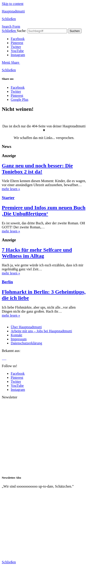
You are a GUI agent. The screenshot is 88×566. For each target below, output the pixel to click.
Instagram (18, 55)
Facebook (18, 39)
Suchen (75, 31)
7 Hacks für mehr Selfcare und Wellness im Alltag (37, 253)
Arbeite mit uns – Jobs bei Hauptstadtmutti (41, 331)
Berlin (7, 282)
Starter (8, 197)
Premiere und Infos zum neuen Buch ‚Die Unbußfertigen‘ (43, 211)
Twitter (16, 47)
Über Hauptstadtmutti (26, 327)
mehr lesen (11, 189)
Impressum (19, 339)
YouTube (17, 51)
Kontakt (16, 335)
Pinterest (17, 43)
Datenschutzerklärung (26, 343)
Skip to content (12, 4)
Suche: (22, 31)
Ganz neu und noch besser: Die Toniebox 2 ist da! (37, 169)
